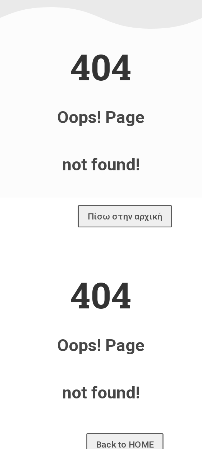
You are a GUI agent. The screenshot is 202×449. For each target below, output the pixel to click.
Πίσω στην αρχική (125, 216)
